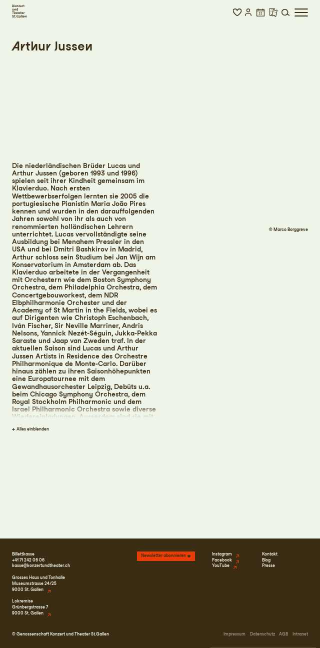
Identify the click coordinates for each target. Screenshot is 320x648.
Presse (268, 565)
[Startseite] (19, 10)
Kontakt (270, 554)
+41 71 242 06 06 (28, 560)
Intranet (300, 634)
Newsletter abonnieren (163, 555)
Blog (266, 560)
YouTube (221, 565)
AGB (283, 634)
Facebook (222, 560)
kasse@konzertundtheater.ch (41, 565)
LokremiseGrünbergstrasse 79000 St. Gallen (30, 607)
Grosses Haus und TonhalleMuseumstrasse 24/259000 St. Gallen (38, 583)
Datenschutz (262, 634)
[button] (237, 12)
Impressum (235, 634)
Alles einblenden (32, 429)
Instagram (222, 554)
